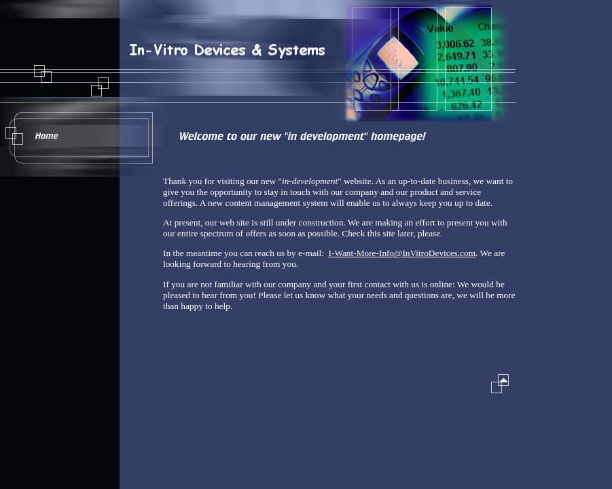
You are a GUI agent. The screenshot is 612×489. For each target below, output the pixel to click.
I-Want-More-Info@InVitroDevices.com (402, 253)
